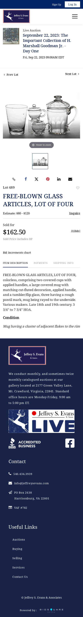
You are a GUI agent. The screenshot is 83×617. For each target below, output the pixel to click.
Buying (17, 549)
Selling (17, 558)
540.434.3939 (20, 474)
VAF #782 (18, 508)
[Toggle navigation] (75, 16)
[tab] (15, 264)
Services (18, 567)
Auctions (18, 539)
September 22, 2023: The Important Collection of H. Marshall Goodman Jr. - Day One (47, 43)
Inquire (74, 213)
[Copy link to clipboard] (14, 179)
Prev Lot (11, 74)
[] (75, 230)
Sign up (56, 4)
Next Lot (72, 73)
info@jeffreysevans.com (29, 483)
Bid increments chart (17, 252)
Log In (72, 4)
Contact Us (20, 577)
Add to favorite (77, 188)
